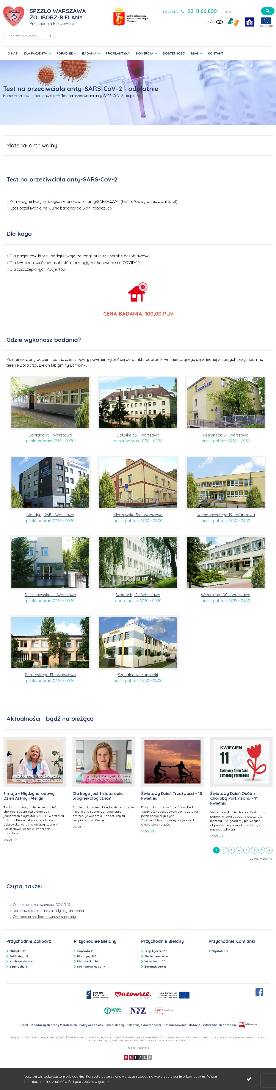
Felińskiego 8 (19, 956)
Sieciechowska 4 (156, 956)
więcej (10, 839)
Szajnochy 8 (18, 966)
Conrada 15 (85, 951)
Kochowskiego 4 (21, 961)
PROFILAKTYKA (118, 53)
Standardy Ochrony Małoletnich (53, 1025)
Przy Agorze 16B (155, 951)
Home (8, 96)
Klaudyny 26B (87, 956)
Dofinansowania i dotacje (181, 1025)
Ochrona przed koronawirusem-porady (44, 917)
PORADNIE (64, 53)
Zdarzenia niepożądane (220, 1025)
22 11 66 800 (202, 11)
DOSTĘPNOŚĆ (174, 53)
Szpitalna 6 (220, 951)
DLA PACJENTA (35, 53)
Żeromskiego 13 (155, 966)
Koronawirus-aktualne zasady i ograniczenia (48, 911)
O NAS (12, 53)
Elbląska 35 (18, 951)
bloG (194, 53)
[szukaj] (267, 11)
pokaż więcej (261, 858)
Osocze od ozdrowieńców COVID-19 (41, 904)
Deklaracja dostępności (144, 1025)
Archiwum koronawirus (37, 96)
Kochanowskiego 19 (91, 966)
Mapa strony (114, 1025)
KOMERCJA (144, 53)
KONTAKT (215, 53)
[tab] (216, 850)
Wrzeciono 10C (154, 961)
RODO (24, 1025)
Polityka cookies (91, 1025)
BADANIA (89, 53)
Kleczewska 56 (87, 961)
